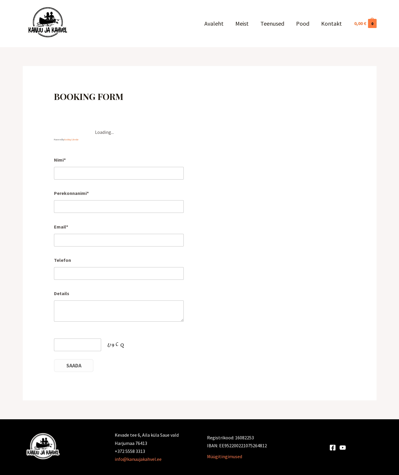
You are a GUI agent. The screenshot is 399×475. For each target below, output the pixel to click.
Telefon (62, 260)
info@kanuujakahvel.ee (138, 459)
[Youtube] (342, 447)
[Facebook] (332, 447)
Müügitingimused (224, 456)
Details (61, 293)
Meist (242, 23)
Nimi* (60, 160)
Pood (302, 23)
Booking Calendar (71, 139)
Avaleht (214, 23)
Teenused (272, 23)
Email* (61, 227)
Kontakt (331, 23)
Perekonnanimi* (71, 193)
